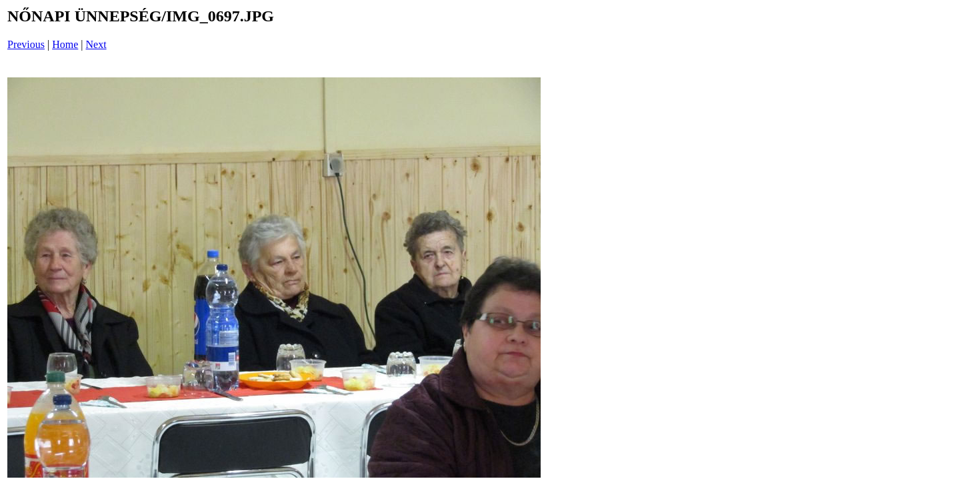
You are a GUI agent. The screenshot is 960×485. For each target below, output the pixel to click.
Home (65, 44)
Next (96, 44)
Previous (26, 44)
